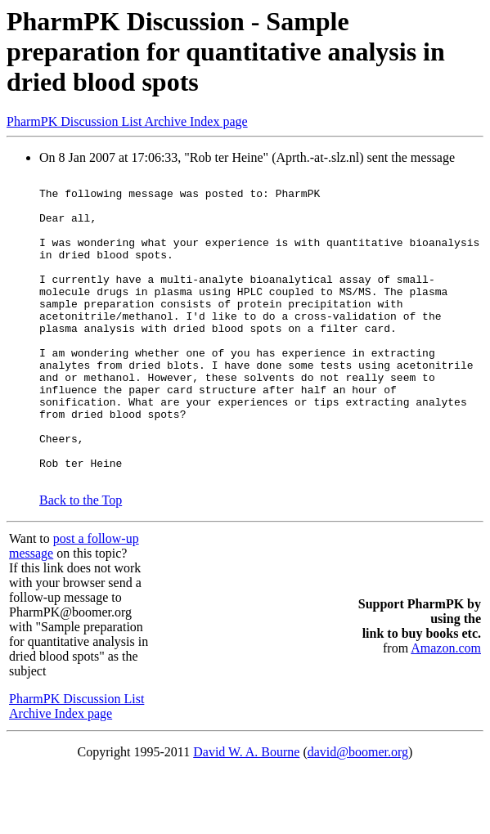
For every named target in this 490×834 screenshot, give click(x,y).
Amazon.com (446, 709)
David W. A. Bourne (246, 813)
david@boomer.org (358, 813)
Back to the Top (80, 561)
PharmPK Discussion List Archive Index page (127, 121)
